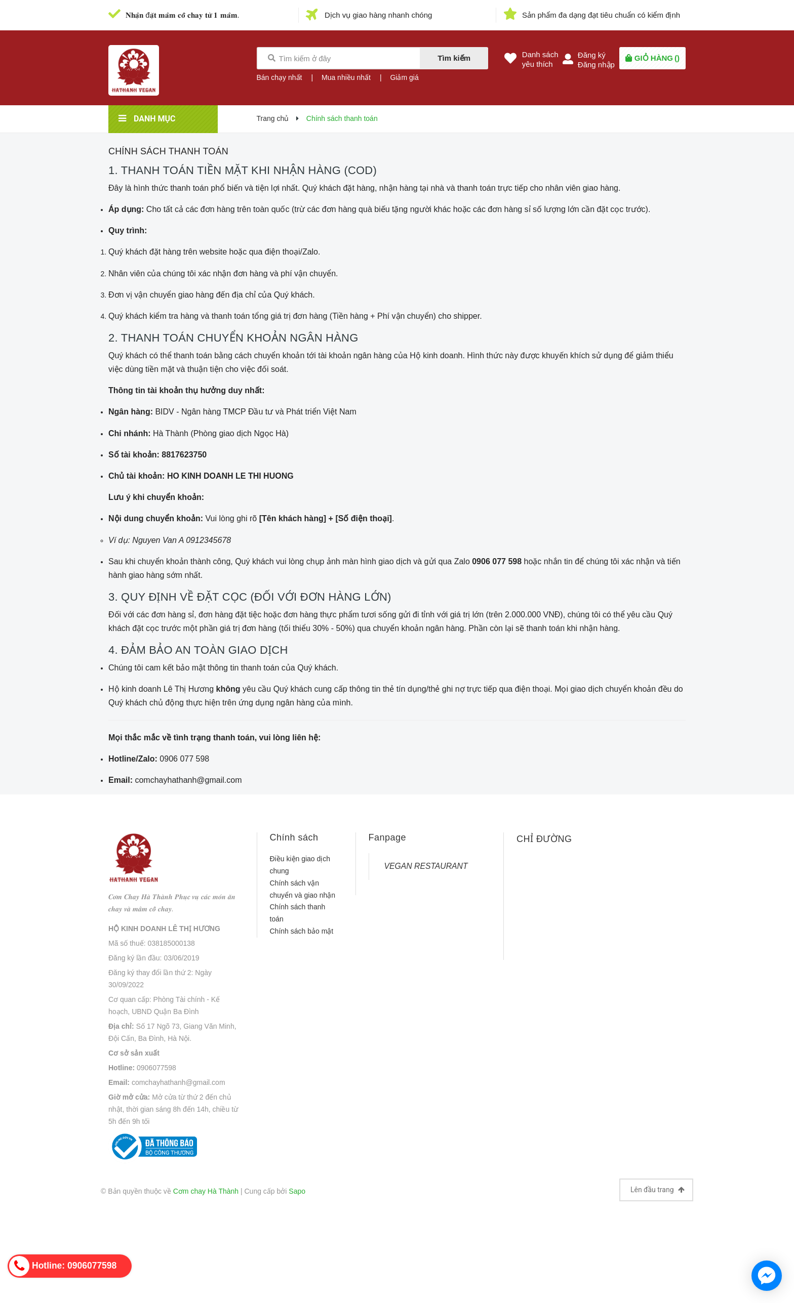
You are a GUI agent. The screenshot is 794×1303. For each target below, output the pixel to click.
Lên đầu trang (657, 1190)
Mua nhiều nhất (346, 77)
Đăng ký (592, 55)
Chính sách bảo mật (302, 931)
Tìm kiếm (454, 58)
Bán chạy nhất (279, 77)
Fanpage (388, 837)
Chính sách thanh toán (168, 151)
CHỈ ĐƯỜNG (544, 839)
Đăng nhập (596, 64)
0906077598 (156, 1068)
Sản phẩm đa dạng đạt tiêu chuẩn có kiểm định (601, 15)
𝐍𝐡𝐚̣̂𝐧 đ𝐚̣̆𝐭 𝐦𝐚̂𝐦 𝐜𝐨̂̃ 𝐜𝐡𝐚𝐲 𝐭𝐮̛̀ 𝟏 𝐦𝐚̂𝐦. (183, 15)
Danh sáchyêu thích (540, 59)
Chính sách (294, 837)
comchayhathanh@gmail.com (178, 1082)
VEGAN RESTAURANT (426, 866)
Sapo (297, 1191)
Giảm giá (404, 77)
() (657, 58)
